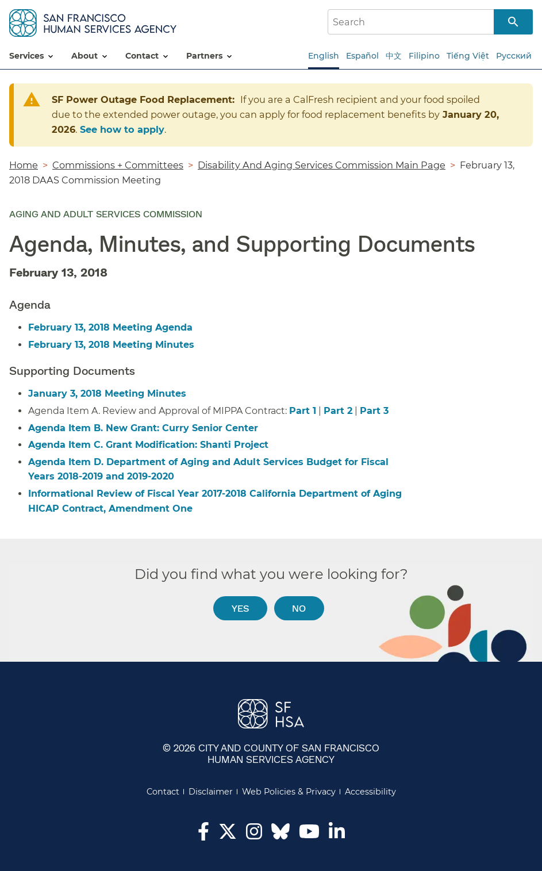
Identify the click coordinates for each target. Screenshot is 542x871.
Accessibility (370, 791)
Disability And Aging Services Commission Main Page (321, 165)
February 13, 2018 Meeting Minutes (111, 344)
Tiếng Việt (468, 56)
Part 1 (302, 410)
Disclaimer (211, 791)
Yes (240, 608)
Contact (163, 791)
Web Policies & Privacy (289, 791)
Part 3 (374, 410)
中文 (394, 56)
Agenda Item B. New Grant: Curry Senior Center (144, 428)
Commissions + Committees (117, 165)
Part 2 (338, 410)
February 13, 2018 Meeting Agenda (110, 327)
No (299, 608)
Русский (514, 56)
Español (362, 56)
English (323, 56)
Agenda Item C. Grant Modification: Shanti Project (148, 444)
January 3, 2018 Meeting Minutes (107, 393)
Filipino (424, 56)
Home (23, 165)
